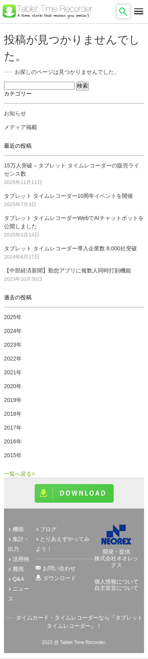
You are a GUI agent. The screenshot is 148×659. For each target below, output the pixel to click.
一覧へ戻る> (19, 474)
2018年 (13, 414)
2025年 (13, 317)
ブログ (48, 529)
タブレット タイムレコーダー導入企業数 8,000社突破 (70, 248)
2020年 (13, 386)
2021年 (13, 372)
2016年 (13, 441)
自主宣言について (116, 588)
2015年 (13, 455)
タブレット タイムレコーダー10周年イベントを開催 (68, 196)
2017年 (13, 427)
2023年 (13, 345)
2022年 (13, 358)
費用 (18, 569)
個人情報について (116, 581)
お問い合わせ (59, 568)
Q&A (18, 579)
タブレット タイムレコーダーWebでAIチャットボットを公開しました (74, 222)
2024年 (13, 331)
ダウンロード (59, 578)
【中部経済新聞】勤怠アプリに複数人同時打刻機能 (67, 270)
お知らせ (15, 113)
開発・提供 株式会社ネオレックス (116, 555)
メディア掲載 (20, 127)
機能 (18, 529)
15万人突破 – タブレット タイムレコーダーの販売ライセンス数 (71, 169)
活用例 (21, 559)
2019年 (13, 400)
